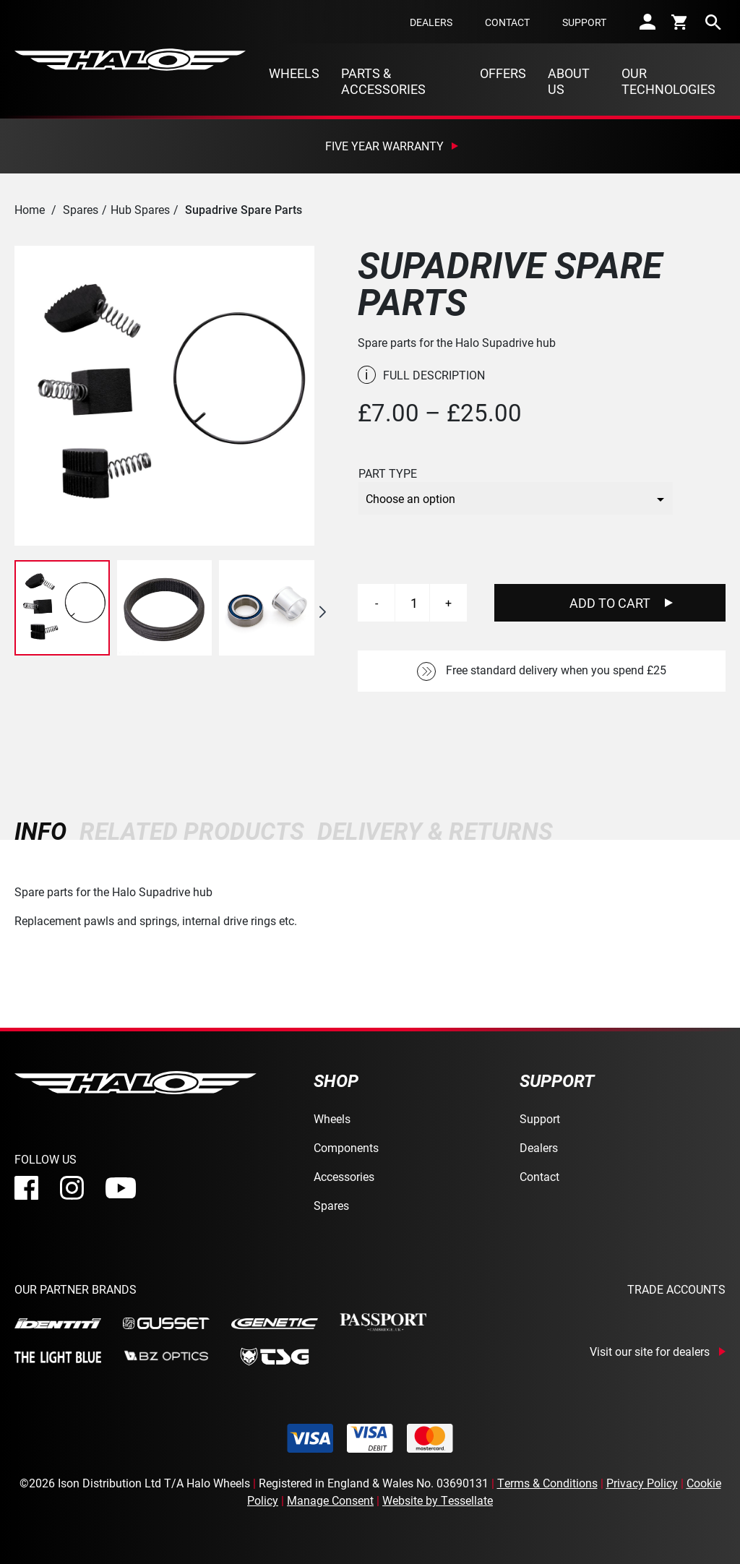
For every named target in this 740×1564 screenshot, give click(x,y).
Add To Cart (609, 602)
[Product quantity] (414, 603)
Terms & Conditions (547, 1482)
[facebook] (26, 1188)
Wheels (294, 73)
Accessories (344, 1176)
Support (584, 22)
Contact (507, 22)
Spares (80, 209)
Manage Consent (330, 1500)
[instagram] (72, 1188)
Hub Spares (140, 209)
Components (346, 1147)
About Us (569, 81)
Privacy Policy (642, 1482)
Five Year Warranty (384, 145)
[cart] (680, 21)
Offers (503, 73)
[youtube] (121, 1188)
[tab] (43, 831)
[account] (647, 21)
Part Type (387, 473)
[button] (322, 612)
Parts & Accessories (383, 81)
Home (29, 209)
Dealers (431, 22)
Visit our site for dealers (650, 1351)
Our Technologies (668, 81)
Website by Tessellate (437, 1500)
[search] (713, 21)
